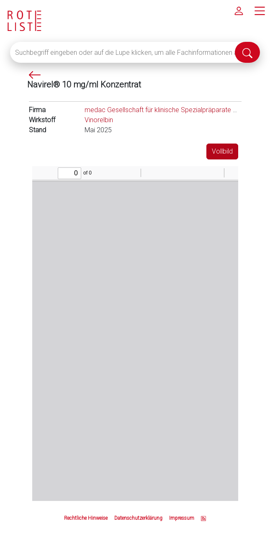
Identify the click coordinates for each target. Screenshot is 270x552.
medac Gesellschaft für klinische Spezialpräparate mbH (166, 110)
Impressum (181, 518)
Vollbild (222, 151)
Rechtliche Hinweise (86, 518)
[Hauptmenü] (259, 10)
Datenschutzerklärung (138, 518)
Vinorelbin (99, 120)
